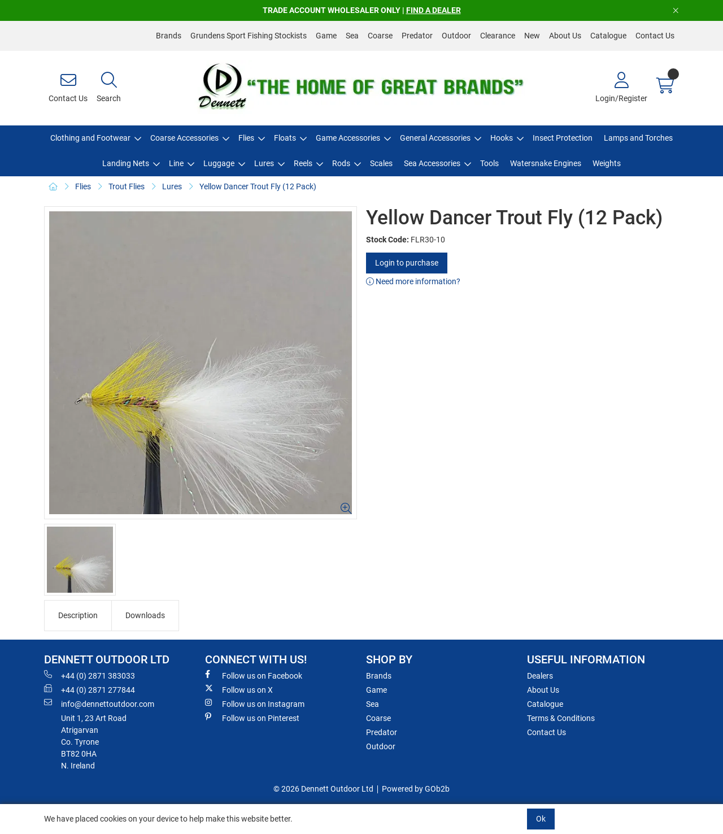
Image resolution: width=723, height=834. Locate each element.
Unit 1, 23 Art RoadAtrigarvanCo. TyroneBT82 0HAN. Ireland (94, 742)
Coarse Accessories (184, 137)
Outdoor (456, 35)
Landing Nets (125, 163)
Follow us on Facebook (253, 675)
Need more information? (413, 281)
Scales (381, 163)
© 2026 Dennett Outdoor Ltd (323, 788)
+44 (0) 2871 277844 (89, 689)
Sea (352, 35)
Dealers (540, 675)
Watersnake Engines (545, 163)
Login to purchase (406, 262)
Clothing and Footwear (90, 137)
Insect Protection (563, 137)
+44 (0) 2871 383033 (89, 675)
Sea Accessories (432, 163)
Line (176, 163)
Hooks (501, 137)
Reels (303, 163)
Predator (417, 35)
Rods (341, 163)
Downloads (145, 615)
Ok (541, 818)
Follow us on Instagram (254, 703)
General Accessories (435, 137)
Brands (168, 35)
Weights (607, 163)
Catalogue (608, 35)
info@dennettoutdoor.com (99, 703)
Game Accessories (348, 137)
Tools (489, 163)
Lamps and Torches (638, 137)
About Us (565, 35)
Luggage (218, 163)
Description (78, 615)
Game (326, 35)
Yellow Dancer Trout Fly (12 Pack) (257, 186)
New (532, 35)
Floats (285, 137)
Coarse (380, 35)
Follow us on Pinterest (252, 718)
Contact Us (654, 35)
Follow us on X (239, 689)
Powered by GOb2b (416, 788)
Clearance (497, 35)
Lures (264, 163)
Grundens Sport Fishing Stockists (248, 35)
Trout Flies (126, 186)
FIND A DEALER (433, 10)
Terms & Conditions (561, 718)
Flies (246, 137)
